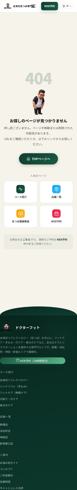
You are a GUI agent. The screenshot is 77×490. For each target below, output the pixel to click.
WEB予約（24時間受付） (33, 360)
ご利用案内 (6, 475)
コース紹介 (20, 192)
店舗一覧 (56, 192)
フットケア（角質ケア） (14, 392)
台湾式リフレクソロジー (14, 380)
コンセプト (6, 469)
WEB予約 (49, 6)
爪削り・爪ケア (9, 399)
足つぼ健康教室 (20, 216)
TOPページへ (38, 158)
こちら (26, 239)
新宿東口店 (6, 443)
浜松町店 (5, 431)
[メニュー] (33, 6)
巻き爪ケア (6, 405)
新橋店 (4, 424)
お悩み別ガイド (9, 463)
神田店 (4, 437)
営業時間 (5, 482)
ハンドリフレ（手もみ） (14, 386)
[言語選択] (67, 6)
